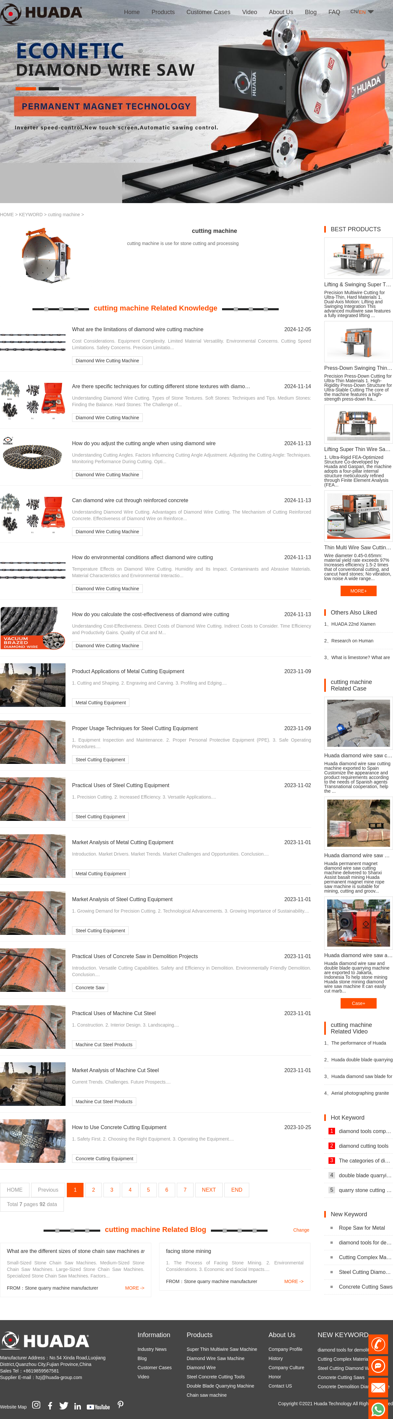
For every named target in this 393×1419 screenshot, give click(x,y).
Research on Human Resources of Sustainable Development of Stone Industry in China (358, 643)
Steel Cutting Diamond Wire (361, 1272)
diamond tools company (360, 1131)
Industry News (152, 1349)
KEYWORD (31, 214)
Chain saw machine (207, 1395)
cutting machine (64, 214)
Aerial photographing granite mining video (356, 1095)
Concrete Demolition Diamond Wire (353, 1388)
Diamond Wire (201, 1367)
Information (154, 1334)
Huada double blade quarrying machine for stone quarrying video (358, 1062)
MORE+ (358, 591)
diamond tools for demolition (361, 1242)
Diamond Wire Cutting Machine (107, 360)
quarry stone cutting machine (360, 1190)
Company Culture (286, 1367)
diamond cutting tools (358, 1146)
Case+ (358, 1003)
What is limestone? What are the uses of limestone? (357, 660)
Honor (275, 1376)
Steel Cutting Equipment (100, 759)
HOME (7, 214)
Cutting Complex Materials (361, 1257)
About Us (282, 1334)
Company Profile (286, 1349)
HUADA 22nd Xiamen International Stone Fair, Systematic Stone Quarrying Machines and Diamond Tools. (354, 626)
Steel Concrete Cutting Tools (216, 1376)
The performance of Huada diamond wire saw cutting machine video (355, 1045)
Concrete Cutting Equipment (104, 1158)
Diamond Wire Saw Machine (216, 1358)
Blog (142, 1358)
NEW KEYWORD (343, 1334)
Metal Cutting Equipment (101, 702)
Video (143, 1376)
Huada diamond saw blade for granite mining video (358, 1079)
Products (200, 1334)
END (236, 1190)
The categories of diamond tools (360, 1160)
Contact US (280, 1386)
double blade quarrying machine (360, 1175)
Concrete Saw (90, 987)
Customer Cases (155, 1367)
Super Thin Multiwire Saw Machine (222, 1349)
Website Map (13, 1407)
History (276, 1358)
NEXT (209, 1190)
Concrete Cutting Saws (361, 1287)
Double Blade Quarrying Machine (220, 1386)
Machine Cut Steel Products (104, 1044)
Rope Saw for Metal (357, 1228)
